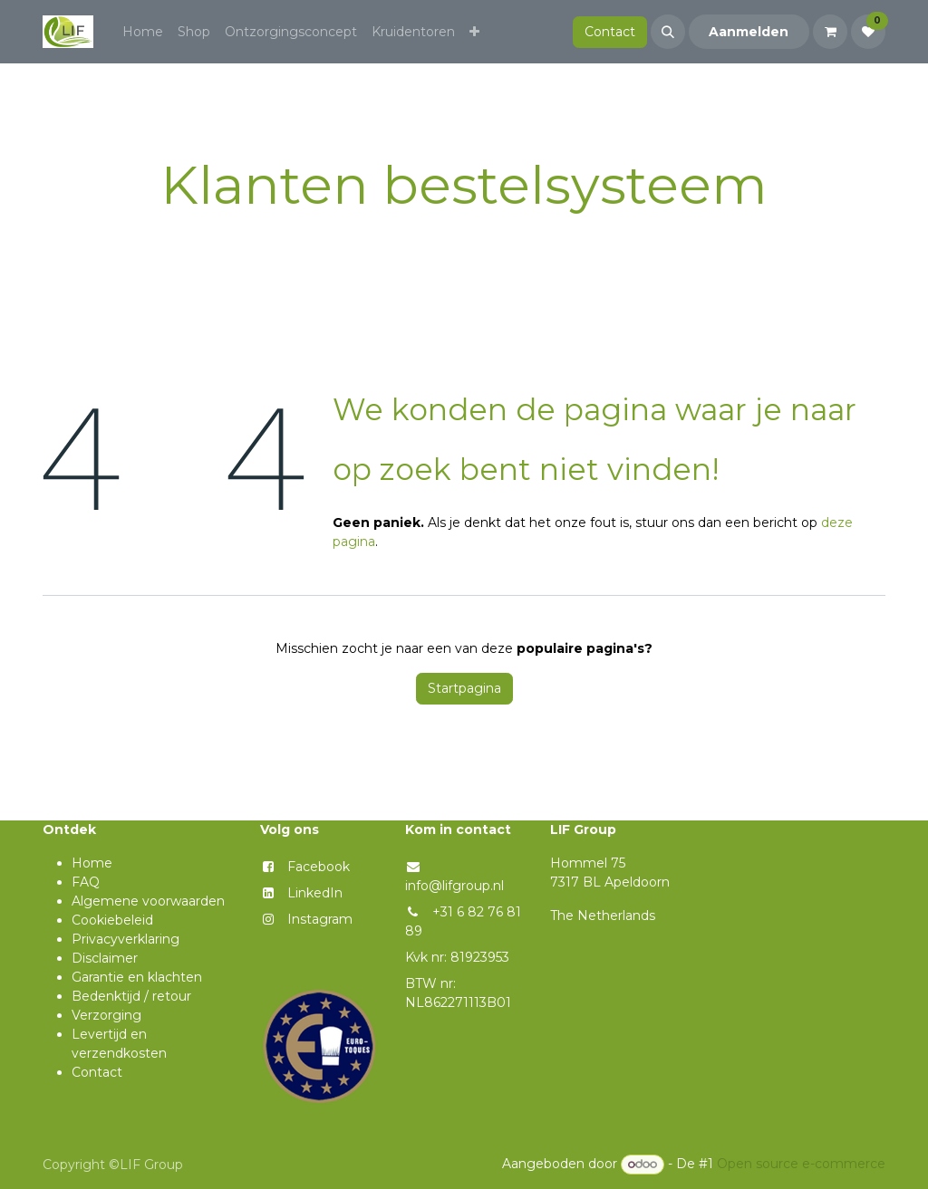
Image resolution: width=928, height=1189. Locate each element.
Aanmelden (748, 32)
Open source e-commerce (801, 1163)
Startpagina (464, 688)
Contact (610, 32)
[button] (668, 31)
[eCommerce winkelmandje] (830, 31)
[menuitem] (142, 32)
